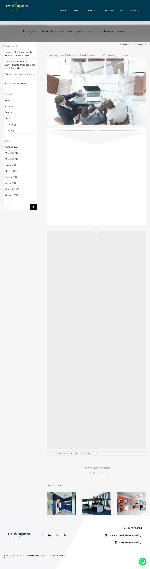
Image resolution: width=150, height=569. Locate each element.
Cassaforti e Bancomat (16, 83)
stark (51, 453)
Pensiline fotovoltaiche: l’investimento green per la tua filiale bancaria (20, 65)
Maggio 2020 (11, 177)
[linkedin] (49, 535)
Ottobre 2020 (11, 159)
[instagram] (57, 535)
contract (74, 453)
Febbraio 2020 (12, 189)
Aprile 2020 (10, 183)
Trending (9, 130)
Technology (10, 124)
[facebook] (42, 535)
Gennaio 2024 (11, 146)
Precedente (127, 44)
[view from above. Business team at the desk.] (96, 91)
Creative (9, 106)
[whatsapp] (65, 535)
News (8, 118)
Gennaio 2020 (11, 195)
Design (8, 112)
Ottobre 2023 (11, 152)
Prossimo (139, 44)
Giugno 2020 (11, 171)
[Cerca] (33, 207)
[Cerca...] (17, 207)
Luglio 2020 (10, 165)
